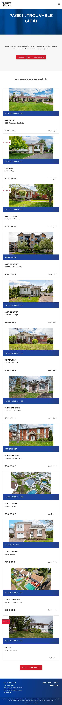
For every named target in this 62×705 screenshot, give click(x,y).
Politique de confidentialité (16, 700)
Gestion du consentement (46, 700)
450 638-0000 (11, 689)
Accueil (21, 57)
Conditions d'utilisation (31, 700)
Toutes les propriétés (31, 667)
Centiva (35, 702)
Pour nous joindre (36, 57)
